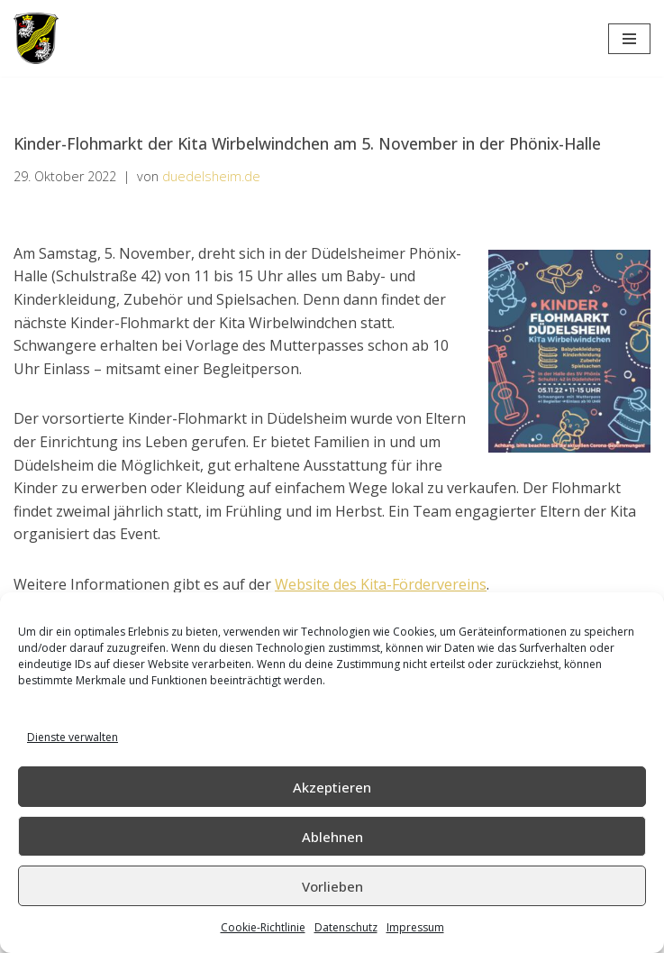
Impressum (415, 927)
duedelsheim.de (211, 176)
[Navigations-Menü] (629, 38)
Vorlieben (332, 886)
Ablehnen (332, 837)
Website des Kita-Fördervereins (381, 584)
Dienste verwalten (72, 737)
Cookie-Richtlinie (263, 927)
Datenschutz (345, 927)
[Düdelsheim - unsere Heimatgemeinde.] (36, 38)
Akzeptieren (332, 787)
